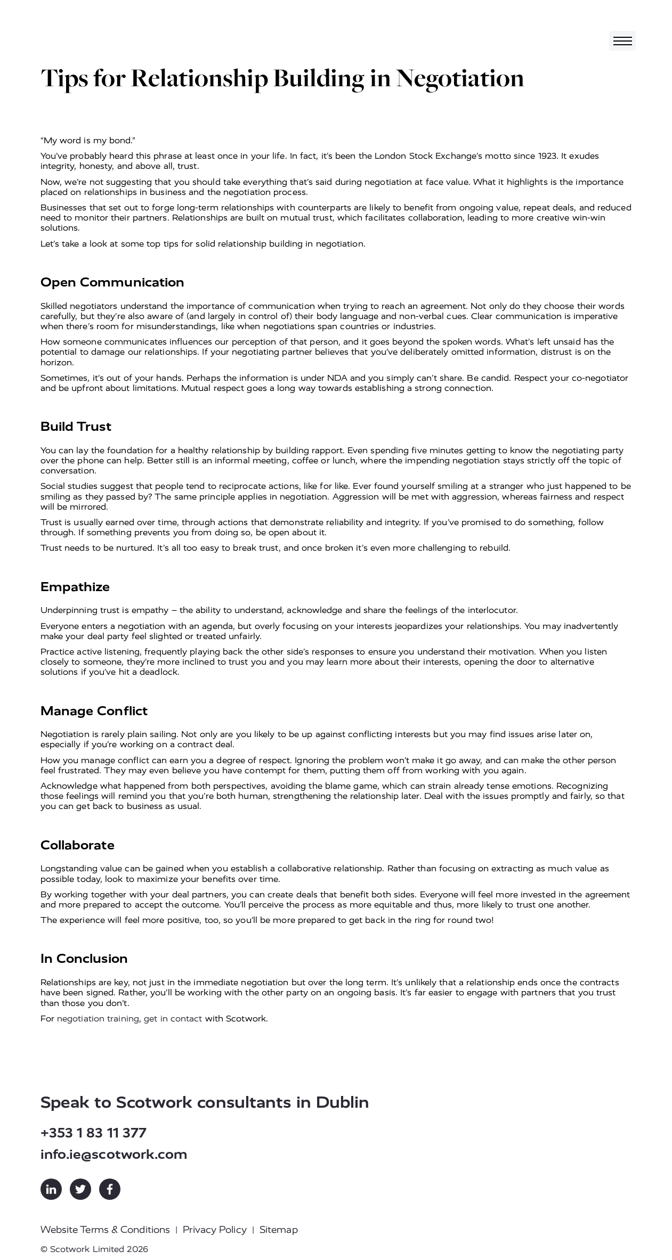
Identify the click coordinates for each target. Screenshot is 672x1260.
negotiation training (98, 1018)
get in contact (173, 1018)
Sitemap (279, 1229)
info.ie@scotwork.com (114, 1154)
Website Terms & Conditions (106, 1229)
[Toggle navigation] (622, 41)
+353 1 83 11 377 (94, 1133)
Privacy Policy (214, 1229)
